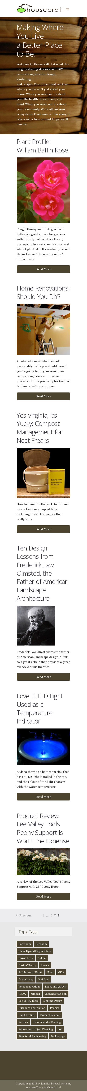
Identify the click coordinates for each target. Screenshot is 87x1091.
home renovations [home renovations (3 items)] (29, 986)
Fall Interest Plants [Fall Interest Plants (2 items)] (31, 972)
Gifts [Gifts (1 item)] (61, 972)
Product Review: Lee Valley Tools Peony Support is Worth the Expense (43, 828)
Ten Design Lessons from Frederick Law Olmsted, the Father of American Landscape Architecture (42, 573)
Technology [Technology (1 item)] (58, 1036)
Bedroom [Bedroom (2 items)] (41, 944)
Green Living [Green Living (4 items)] (26, 979)
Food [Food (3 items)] (50, 972)
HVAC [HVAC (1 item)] (22, 993)
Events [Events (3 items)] (45, 965)
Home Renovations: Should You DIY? (43, 292)
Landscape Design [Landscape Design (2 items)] (55, 993)
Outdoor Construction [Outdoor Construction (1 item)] (32, 1008)
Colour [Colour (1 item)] (42, 958)
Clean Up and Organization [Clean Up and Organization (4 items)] (35, 951)
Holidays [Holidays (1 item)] (43, 979)
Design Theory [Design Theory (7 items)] (27, 965)
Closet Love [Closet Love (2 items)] (26, 958)
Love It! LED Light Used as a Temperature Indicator (40, 708)
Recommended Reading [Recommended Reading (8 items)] (47, 1022)
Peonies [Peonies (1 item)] (54, 1008)
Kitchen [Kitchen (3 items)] (35, 993)
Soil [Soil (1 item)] (60, 1029)
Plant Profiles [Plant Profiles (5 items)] (27, 1015)
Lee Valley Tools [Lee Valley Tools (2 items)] (29, 1000)
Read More (43, 269)
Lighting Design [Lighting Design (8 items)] (52, 1000)
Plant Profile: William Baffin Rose (42, 145)
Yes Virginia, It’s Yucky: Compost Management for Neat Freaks (39, 428)
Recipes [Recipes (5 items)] (23, 1022)
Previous (25, 915)
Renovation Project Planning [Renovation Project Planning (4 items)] (36, 1029)
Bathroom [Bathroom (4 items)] (25, 944)
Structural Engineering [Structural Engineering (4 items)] (32, 1036)
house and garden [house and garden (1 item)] (55, 986)
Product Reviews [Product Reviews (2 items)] (50, 1015)
